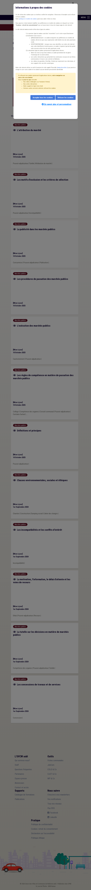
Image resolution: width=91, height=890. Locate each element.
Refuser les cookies (65, 98)
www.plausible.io (62, 67)
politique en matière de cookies (28, 19)
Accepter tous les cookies (43, 98)
